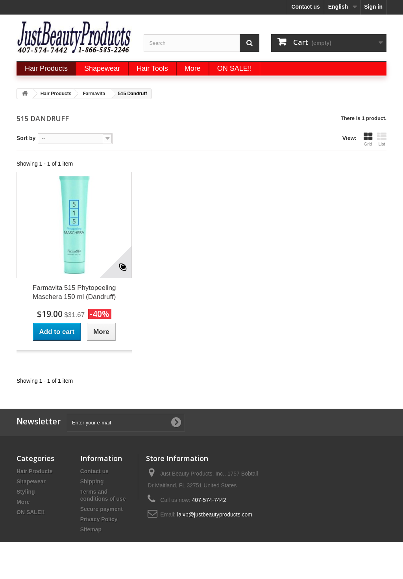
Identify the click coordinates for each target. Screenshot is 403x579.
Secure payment (101, 509)
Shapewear (31, 481)
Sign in (373, 7)
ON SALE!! (31, 512)
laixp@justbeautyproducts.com (214, 514)
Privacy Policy (99, 519)
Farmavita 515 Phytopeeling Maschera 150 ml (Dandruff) (74, 292)
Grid (368, 139)
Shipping (92, 481)
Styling (26, 492)
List (381, 139)
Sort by (26, 138)
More (23, 502)
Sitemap (91, 529)
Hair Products (35, 471)
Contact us (305, 7)
